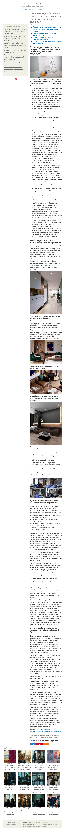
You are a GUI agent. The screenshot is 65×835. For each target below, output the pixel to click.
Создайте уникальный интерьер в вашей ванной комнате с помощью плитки (15, 45)
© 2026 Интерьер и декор (10, 822)
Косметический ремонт (52, 737)
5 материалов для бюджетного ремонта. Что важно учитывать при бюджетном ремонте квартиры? (47, 29)
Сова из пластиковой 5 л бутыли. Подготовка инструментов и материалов (14, 38)
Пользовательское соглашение (34, 822)
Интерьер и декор (32, 3)
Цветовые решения (34, 737)
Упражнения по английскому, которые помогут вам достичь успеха (13, 69)
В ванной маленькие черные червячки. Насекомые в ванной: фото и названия (14, 57)
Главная (24, 9)
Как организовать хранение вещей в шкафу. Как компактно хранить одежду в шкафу (15, 31)
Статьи (39, 9)
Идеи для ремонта (56, 735)
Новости (32, 9)
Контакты (25, 822)
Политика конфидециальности (29, 824)
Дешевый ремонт (42, 737)
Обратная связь (45, 822)
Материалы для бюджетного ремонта (43, 735)
